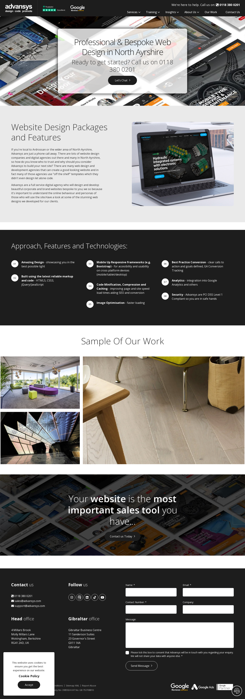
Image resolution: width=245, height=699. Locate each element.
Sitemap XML (72, 685)
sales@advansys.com (26, 601)
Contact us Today (121, 536)
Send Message (140, 666)
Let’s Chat (121, 80)
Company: (188, 602)
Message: (131, 619)
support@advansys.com (28, 606)
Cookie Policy (29, 676)
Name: (130, 585)
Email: (187, 585)
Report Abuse (89, 685)
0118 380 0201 (21, 596)
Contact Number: (136, 602)
